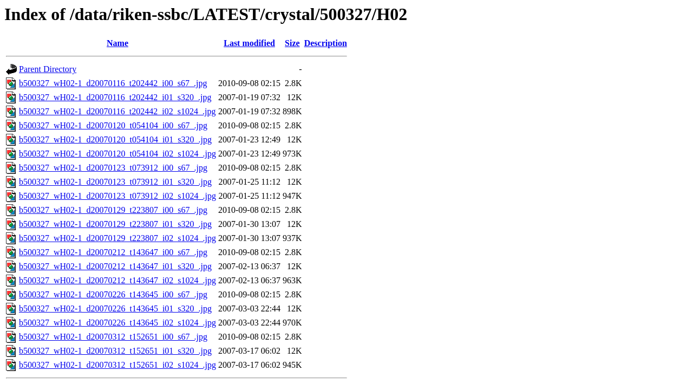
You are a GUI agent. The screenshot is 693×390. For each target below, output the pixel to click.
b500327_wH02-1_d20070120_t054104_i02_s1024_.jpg (117, 153)
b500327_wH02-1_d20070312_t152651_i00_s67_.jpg (113, 336)
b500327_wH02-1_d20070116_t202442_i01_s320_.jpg (115, 97)
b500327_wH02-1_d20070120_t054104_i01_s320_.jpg (115, 139)
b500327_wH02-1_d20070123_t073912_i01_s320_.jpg (115, 181)
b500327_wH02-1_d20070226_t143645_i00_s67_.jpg (113, 294)
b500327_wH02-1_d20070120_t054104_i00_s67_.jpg (113, 125)
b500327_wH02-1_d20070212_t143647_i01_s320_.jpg (115, 266)
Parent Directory (47, 69)
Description (325, 43)
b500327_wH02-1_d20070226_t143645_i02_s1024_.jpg (117, 322)
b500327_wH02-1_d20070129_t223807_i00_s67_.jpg (113, 209)
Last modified (249, 43)
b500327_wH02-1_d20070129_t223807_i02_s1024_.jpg (117, 238)
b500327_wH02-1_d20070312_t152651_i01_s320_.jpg (115, 350)
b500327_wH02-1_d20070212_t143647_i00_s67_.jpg (113, 252)
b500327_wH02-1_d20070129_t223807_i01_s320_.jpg (115, 224)
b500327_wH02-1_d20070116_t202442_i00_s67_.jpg (113, 83)
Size (292, 43)
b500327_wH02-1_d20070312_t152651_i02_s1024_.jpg (117, 364)
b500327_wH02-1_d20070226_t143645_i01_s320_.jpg (115, 308)
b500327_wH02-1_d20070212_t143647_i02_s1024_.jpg (117, 280)
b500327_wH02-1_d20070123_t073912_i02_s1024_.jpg (117, 195)
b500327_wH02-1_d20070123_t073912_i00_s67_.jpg (113, 167)
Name (117, 43)
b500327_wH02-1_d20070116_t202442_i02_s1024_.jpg (117, 111)
